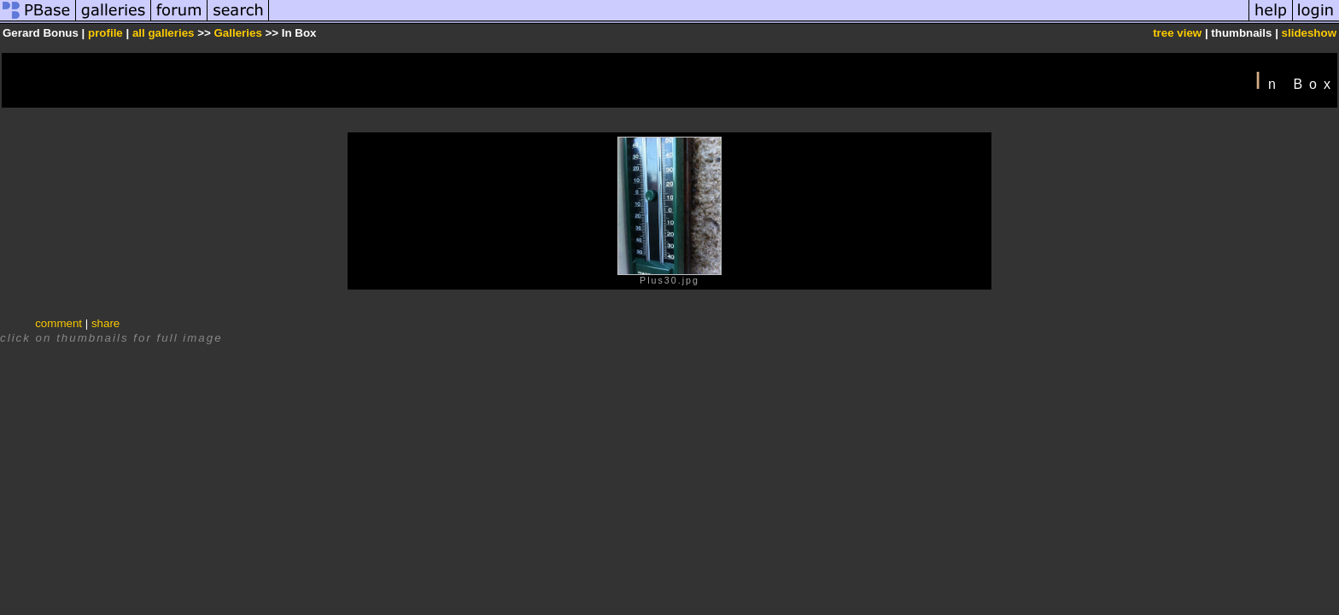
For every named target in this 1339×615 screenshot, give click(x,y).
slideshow (1309, 32)
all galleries (163, 32)
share (105, 323)
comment (58, 323)
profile (105, 32)
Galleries (237, 32)
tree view (1177, 32)
